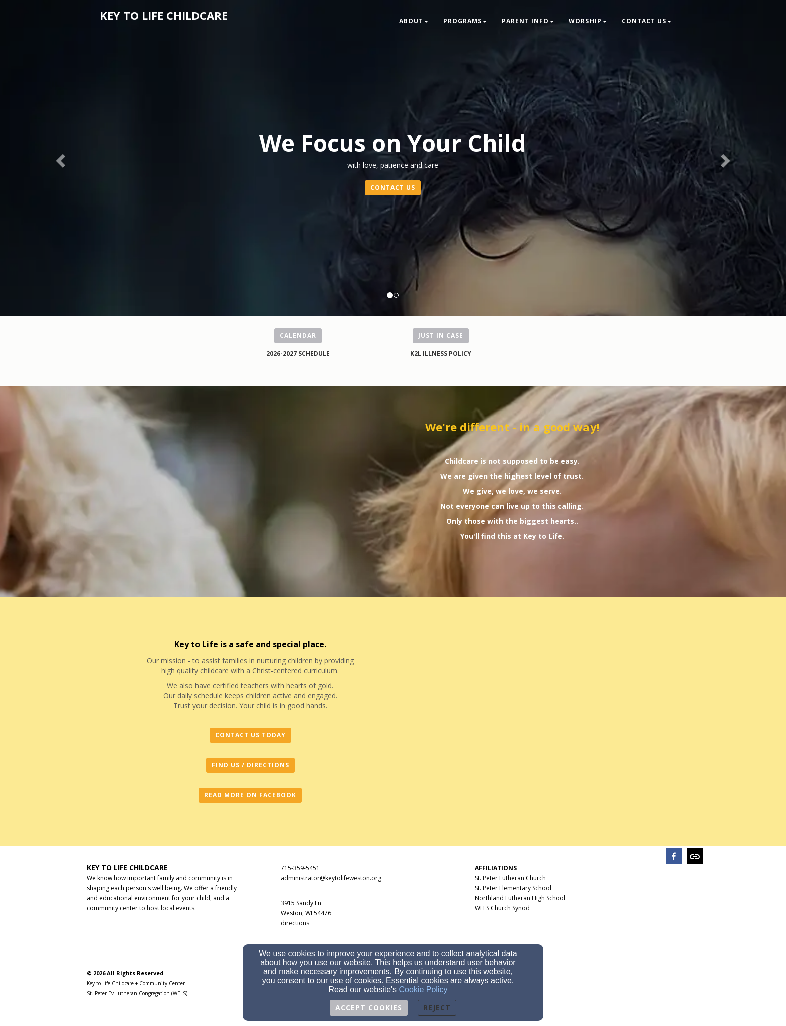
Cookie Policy (423, 989)
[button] (59, 158)
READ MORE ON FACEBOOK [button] (250, 795)
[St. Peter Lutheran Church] (510, 877)
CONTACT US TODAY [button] (250, 735)
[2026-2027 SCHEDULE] (298, 353)
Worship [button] (588, 21)
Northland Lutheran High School (520, 898)
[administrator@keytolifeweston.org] (331, 877)
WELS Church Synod (502, 908)
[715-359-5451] (300, 867)
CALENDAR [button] (298, 335)
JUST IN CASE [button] (440, 335)
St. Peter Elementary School (513, 888)
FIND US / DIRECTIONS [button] (250, 765)
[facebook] (674, 857)
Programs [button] (465, 21)
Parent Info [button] (528, 21)
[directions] (295, 922)
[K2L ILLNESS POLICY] (440, 353)
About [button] (413, 21)
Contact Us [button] (646, 21)
